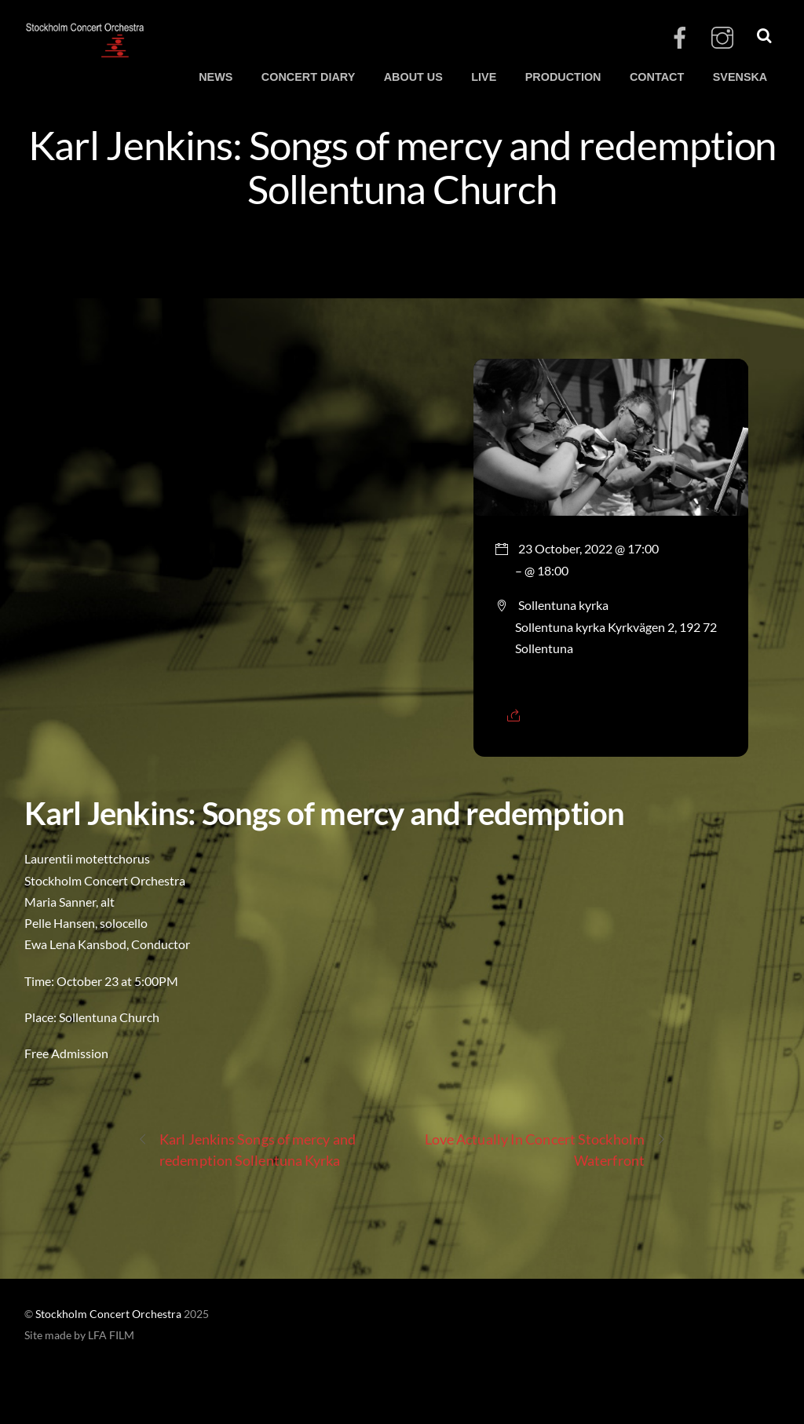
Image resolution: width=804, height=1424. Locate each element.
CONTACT (657, 77)
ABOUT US (413, 77)
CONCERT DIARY (308, 77)
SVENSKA (740, 77)
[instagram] (722, 38)
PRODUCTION (563, 77)
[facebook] (680, 38)
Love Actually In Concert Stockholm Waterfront (546, 1149)
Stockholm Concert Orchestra (108, 1314)
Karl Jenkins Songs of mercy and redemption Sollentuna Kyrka (246, 1149)
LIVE (483, 77)
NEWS (215, 77)
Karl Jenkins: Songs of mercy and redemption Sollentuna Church (402, 166)
